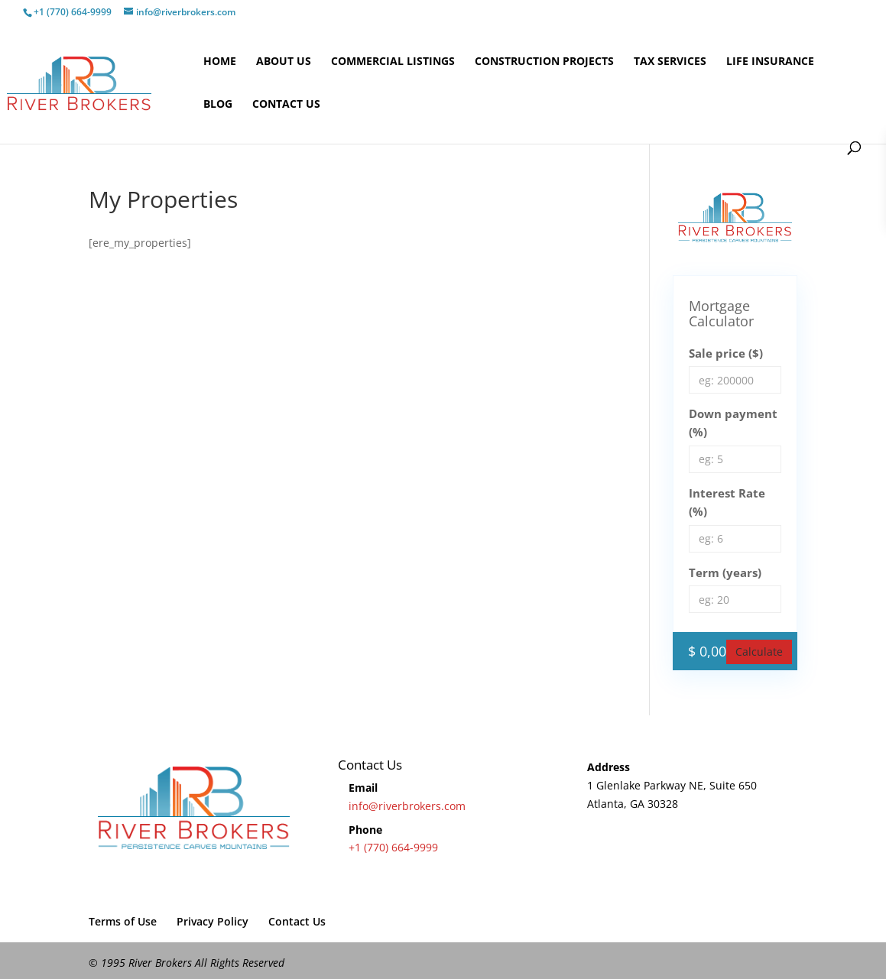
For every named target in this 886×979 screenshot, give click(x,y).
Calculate (759, 651)
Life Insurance (770, 62)
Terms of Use (123, 921)
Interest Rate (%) (727, 502)
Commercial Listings (393, 62)
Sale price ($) (726, 353)
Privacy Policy (212, 921)
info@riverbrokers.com (407, 806)
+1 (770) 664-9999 (393, 847)
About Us (283, 62)
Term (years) (725, 572)
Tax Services (670, 62)
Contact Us (286, 105)
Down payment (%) (733, 422)
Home (219, 62)
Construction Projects (544, 62)
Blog (217, 105)
